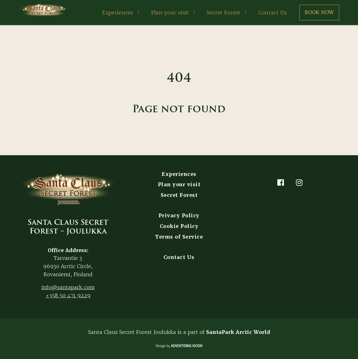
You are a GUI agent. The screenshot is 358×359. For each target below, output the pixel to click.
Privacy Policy (179, 215)
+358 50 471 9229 (68, 295)
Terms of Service (179, 237)
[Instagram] (299, 182)
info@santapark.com (68, 287)
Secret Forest (179, 195)
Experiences (179, 174)
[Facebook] (280, 182)
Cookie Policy (179, 226)
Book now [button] (319, 12)
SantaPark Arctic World (238, 332)
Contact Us (179, 257)
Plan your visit (179, 184)
